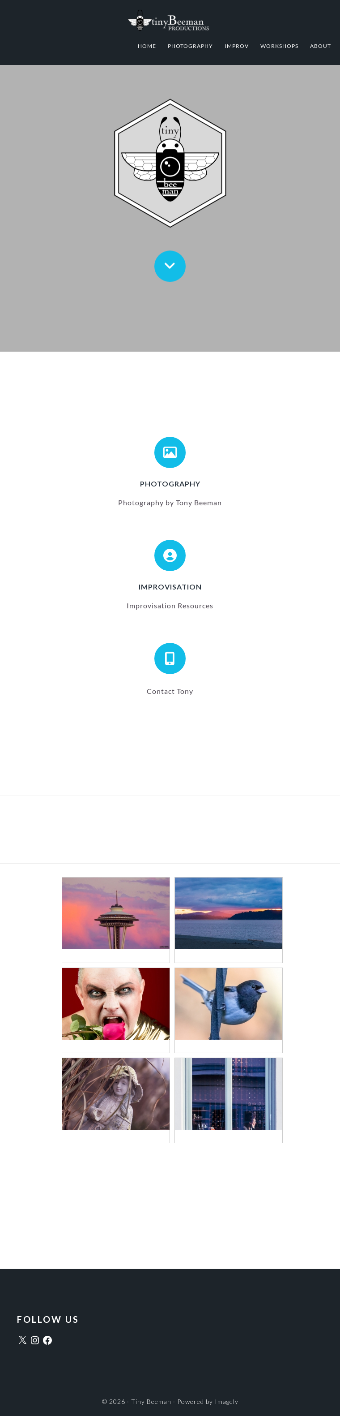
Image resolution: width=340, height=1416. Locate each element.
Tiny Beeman (170, 20)
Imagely (226, 1401)
